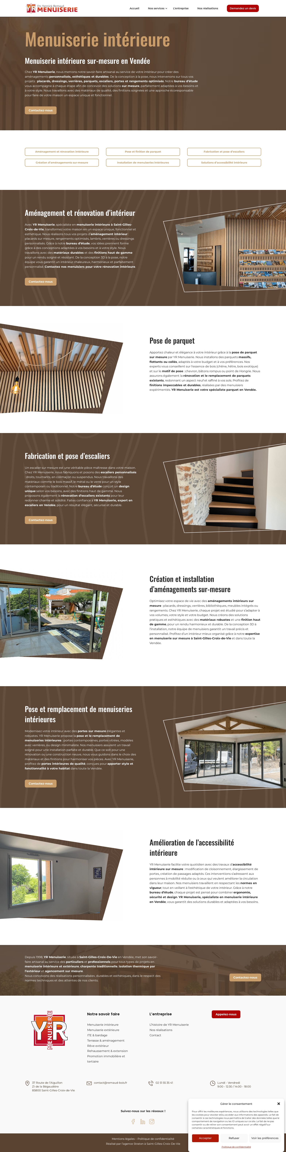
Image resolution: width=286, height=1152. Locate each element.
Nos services (156, 8)
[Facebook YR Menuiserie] (134, 1122)
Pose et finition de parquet (143, 151)
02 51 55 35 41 (164, 1082)
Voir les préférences (265, 1138)
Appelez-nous (226, 1014)
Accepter (205, 1138)
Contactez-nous (41, 110)
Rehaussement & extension (107, 1051)
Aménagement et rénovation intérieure (62, 151)
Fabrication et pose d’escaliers (224, 151)
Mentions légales (123, 1139)
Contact (155, 1035)
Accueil (134, 8)
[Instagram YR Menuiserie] (151, 1122)
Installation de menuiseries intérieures (143, 162)
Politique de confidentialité (236, 1146)
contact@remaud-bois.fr (110, 1082)
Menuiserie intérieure (103, 1024)
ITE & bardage (97, 1035)
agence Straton (133, 1143)
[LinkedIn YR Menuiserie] (143, 1122)
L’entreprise (181, 8)
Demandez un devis (243, 8)
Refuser (234, 1138)
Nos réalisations (207, 8)
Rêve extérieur (98, 1046)
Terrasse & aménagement (106, 1040)
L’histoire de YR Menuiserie (169, 1024)
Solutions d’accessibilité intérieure (224, 162)
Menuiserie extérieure (103, 1030)
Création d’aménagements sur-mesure (62, 162)
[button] (279, 1104)
